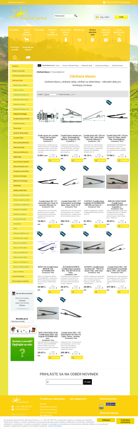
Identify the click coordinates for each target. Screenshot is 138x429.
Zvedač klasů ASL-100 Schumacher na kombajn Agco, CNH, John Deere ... (117, 269)
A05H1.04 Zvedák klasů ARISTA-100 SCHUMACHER (48, 269)
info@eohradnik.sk (21, 409)
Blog (109, 2)
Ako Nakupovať (46, 415)
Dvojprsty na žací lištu (21, 171)
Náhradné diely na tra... (21, 99)
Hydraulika (17, 224)
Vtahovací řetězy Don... (21, 152)
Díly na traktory (19, 272)
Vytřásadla (17, 185)
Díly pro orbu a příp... (21, 257)
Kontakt (43, 404)
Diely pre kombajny (20, 114)
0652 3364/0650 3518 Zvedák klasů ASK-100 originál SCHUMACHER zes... (48, 335)
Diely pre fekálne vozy (21, 233)
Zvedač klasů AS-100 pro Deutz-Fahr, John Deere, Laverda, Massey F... (94, 137)
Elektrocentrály (18, 71)
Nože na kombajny (20, 176)
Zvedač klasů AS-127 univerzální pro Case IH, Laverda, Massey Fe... (48, 203)
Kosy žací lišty (18, 138)
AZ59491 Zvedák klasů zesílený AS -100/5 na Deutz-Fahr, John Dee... (94, 269)
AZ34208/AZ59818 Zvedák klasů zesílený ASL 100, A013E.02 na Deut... (71, 270)
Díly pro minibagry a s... (21, 262)
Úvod (57, 65)
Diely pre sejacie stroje (21, 195)
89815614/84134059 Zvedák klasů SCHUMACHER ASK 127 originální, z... (117, 204)
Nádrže (15, 66)
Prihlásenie (12, 2)
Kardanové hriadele (20, 209)
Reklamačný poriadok (48, 407)
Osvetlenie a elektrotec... (22, 205)
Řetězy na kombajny (20, 181)
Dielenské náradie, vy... (21, 95)
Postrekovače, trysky (21, 238)
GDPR (114, 2)
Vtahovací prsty (19, 147)
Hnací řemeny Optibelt (21, 162)
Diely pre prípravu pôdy (21, 200)
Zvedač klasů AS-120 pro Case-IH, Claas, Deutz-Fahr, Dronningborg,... (117, 137)
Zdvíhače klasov (19, 123)
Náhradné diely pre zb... (22, 109)
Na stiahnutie (124, 2)
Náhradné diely (17, 80)
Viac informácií (55, 426)
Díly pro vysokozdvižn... (22, 267)
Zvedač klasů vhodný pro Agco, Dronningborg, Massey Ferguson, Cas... (71, 137)
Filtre (15, 228)
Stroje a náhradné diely (70, 65)
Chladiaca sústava (20, 214)
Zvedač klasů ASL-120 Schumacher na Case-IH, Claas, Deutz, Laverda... (71, 334)
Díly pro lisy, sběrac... (21, 243)
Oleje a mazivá (18, 90)
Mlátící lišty (17, 157)
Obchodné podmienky (48, 410)
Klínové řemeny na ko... (21, 166)
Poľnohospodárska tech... (22, 76)
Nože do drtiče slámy (21, 133)
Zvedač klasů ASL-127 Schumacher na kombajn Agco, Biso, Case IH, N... (71, 203)
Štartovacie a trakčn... (21, 85)
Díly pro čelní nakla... (21, 248)
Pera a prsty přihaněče (21, 142)
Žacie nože (17, 128)
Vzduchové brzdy (20, 219)
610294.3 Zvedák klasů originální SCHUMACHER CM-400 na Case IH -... (94, 203)
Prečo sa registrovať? (48, 412)
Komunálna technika (20, 281)
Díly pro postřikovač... (21, 252)
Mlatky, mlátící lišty (20, 190)
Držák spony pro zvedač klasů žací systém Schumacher (48, 137)
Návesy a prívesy (19, 104)
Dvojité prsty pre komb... (22, 119)
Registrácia (21, 2)
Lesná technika (18, 276)
